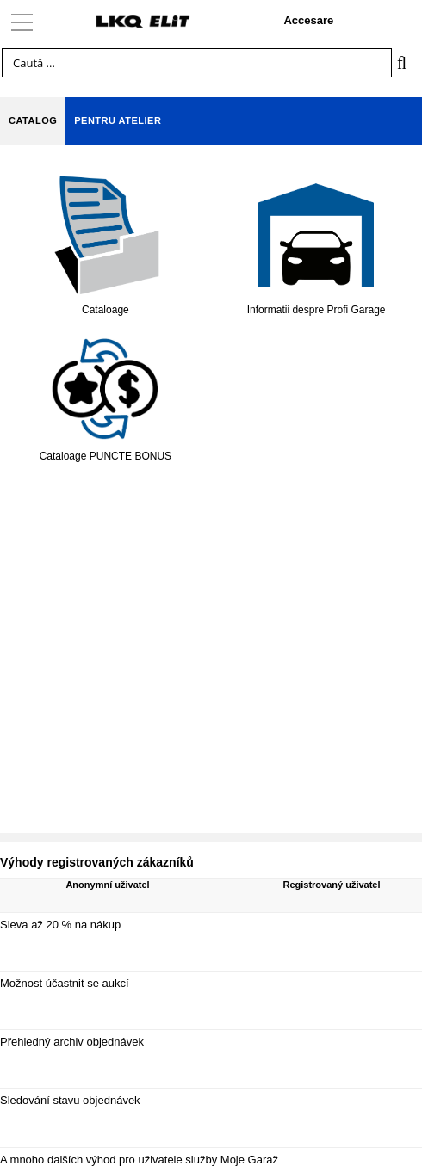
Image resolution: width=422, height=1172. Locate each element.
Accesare (308, 20)
